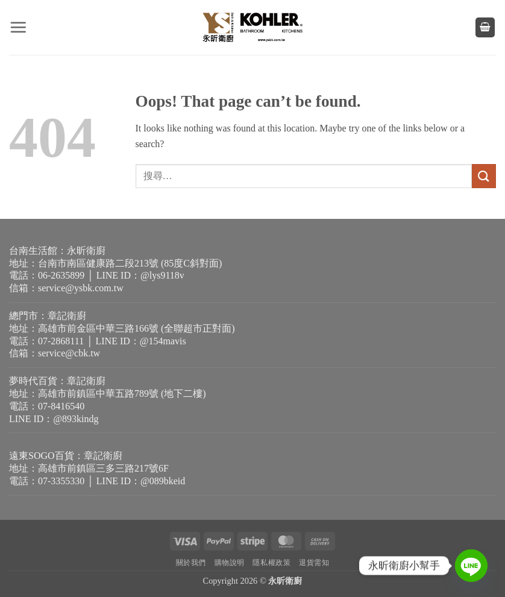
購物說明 (230, 562)
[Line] (471, 565)
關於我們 (191, 562)
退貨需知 (314, 562)
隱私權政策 (271, 562)
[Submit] (484, 176)
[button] (18, 27)
